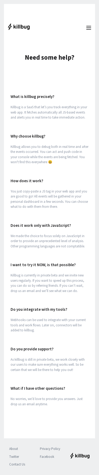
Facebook (47, 456)
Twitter (14, 456)
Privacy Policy (50, 448)
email (31, 404)
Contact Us (17, 464)
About (13, 448)
